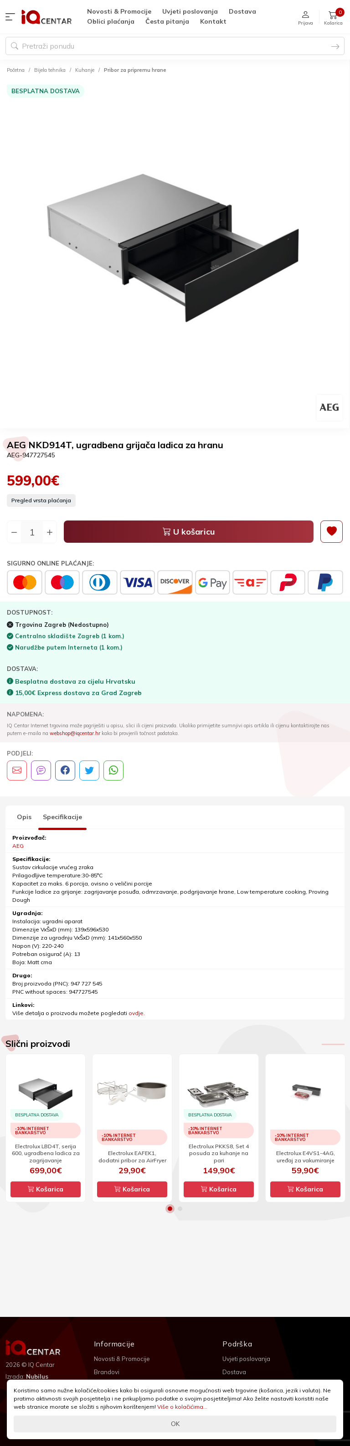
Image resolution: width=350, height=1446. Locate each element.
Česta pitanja (167, 21)
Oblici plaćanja (110, 21)
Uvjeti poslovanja (190, 11)
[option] (175, 252)
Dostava (242, 11)
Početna (16, 70)
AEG (18, 845)
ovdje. (137, 1013)
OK (175, 1424)
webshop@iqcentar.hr (75, 733)
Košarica (45, 1189)
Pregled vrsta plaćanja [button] (41, 500)
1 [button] (170, 1208)
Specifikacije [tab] (62, 817)
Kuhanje (84, 70)
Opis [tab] (24, 817)
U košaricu (189, 531)
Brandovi (106, 1372)
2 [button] (180, 1208)
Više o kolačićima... (182, 1406)
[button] (12, 17)
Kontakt (213, 21)
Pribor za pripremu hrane (135, 70)
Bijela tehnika (50, 70)
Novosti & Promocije (119, 11)
